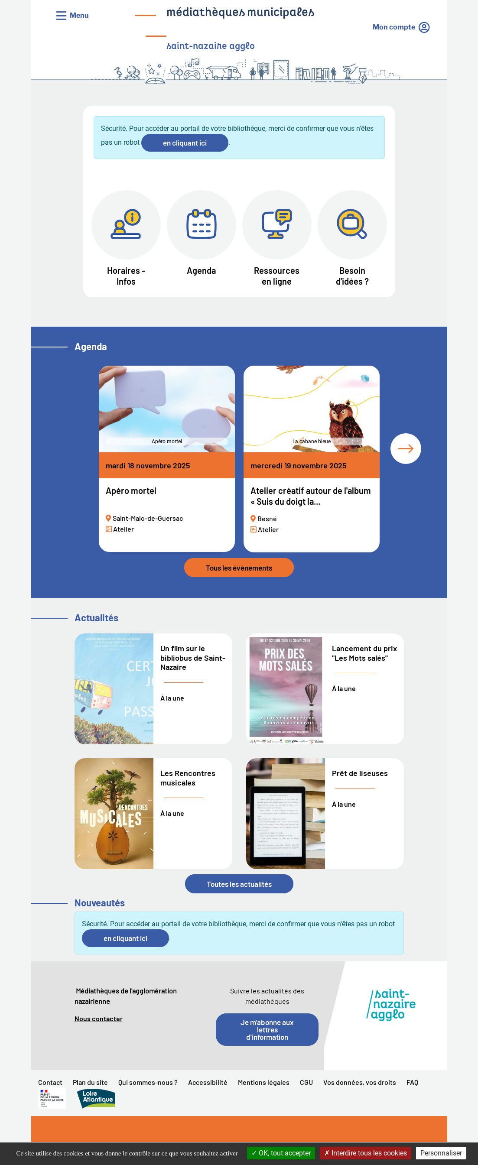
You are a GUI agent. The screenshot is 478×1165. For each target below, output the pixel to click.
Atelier (123, 529)
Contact (50, 1082)
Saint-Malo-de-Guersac (148, 518)
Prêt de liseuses (360, 773)
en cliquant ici (185, 142)
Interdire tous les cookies (365, 1153)
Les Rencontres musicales (187, 777)
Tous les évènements (239, 567)
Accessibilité (208, 1082)
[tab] (405, 448)
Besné (267, 519)
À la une (172, 698)
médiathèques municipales (240, 13)
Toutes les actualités (239, 883)
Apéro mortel (131, 490)
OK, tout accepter (281, 1153)
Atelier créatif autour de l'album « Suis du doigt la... (310, 495)
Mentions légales (263, 1082)
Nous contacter (99, 1018)
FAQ (412, 1082)
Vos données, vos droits (359, 1082)
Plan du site (90, 1082)
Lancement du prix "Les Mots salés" (364, 652)
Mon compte (394, 27)
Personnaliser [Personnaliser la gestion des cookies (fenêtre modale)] (441, 1153)
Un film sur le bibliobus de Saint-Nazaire (192, 657)
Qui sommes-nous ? (148, 1082)
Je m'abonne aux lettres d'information (267, 1029)
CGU (306, 1082)
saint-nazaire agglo (210, 46)
